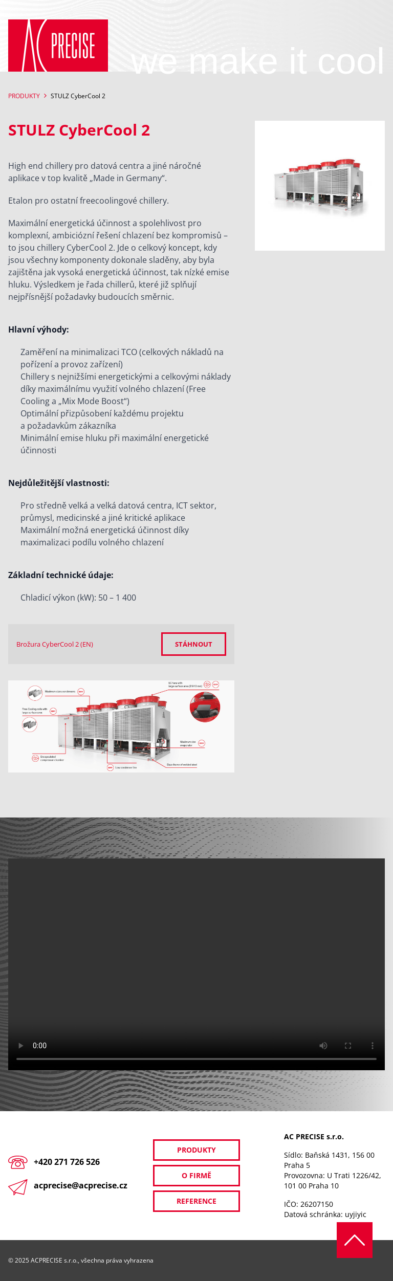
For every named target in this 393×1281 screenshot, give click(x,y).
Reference (196, 1201)
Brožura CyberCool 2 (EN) (54, 644)
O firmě (196, 1175)
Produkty (24, 96)
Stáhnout (193, 644)
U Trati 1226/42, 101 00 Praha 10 (332, 1180)
